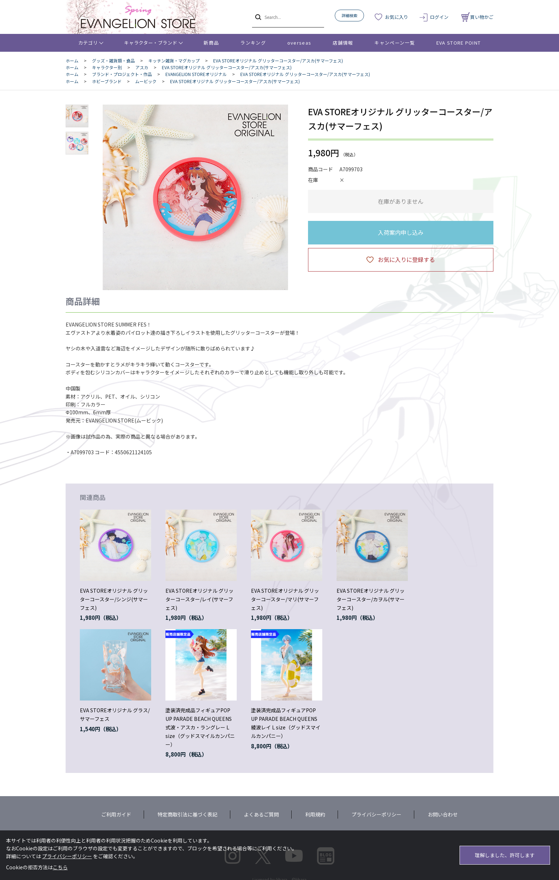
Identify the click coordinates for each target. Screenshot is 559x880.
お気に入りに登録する (406, 259)
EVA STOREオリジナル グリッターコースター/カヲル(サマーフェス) (371, 599)
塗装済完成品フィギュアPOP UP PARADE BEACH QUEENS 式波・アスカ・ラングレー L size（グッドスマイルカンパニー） (200, 727)
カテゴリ (88, 42)
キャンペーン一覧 (394, 42)
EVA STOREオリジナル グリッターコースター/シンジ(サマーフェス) (114, 599)
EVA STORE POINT (458, 42)
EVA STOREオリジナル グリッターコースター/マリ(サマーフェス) (285, 599)
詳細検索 (349, 15)
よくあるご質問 (261, 814)
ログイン (439, 17)
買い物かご (477, 17)
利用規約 (315, 814)
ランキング (253, 42)
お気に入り (396, 17)
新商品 (211, 42)
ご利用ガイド (116, 814)
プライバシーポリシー (376, 814)
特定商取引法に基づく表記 (187, 814)
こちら (60, 867)
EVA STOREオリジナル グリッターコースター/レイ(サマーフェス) (199, 599)
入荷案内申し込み (401, 232)
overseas (299, 42)
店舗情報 (343, 42)
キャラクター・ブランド (150, 42)
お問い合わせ (443, 814)
